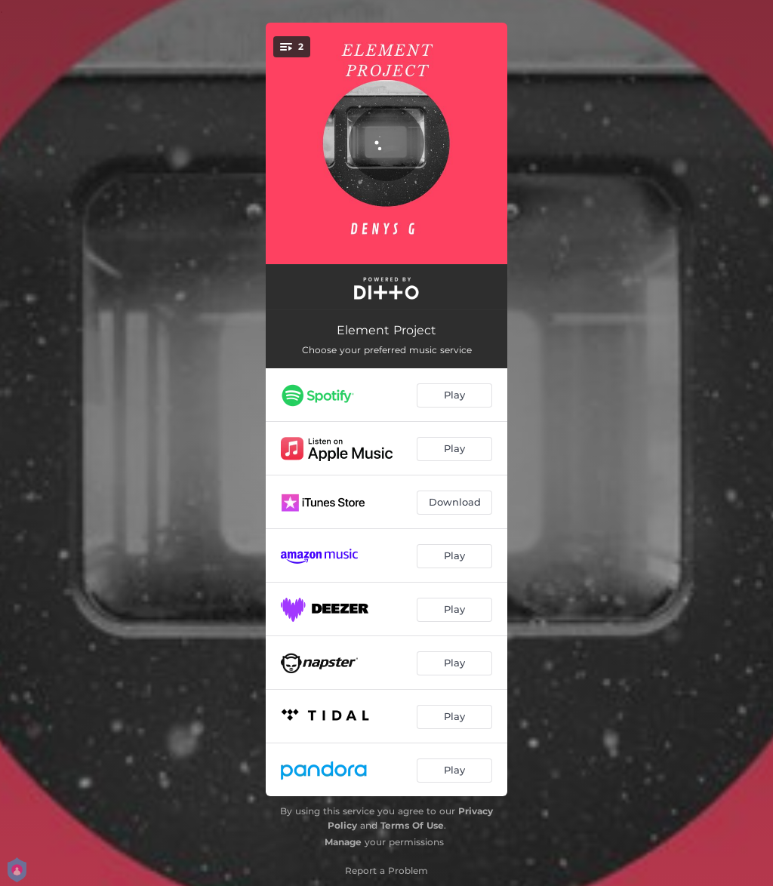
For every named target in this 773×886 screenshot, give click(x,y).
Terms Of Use (412, 825)
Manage (343, 842)
